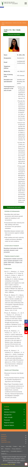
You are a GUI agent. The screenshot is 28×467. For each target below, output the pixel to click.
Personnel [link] (7, 420)
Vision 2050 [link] (8, 446)
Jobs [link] (20, 446)
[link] (9, 3)
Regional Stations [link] (9, 425)
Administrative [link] (8, 22)
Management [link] (7, 414)
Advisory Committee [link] (9, 412)
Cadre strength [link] (8, 417)
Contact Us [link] (3, 453)
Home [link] (3, 22)
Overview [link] (6, 409)
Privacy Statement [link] (16, 448)
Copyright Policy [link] (5, 451)
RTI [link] (24, 446)
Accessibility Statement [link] (16, 451)
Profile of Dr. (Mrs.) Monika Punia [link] (14, 23)
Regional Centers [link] (9, 422)
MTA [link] (2, 448)
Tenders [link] (15, 446)
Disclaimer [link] (7, 448)
